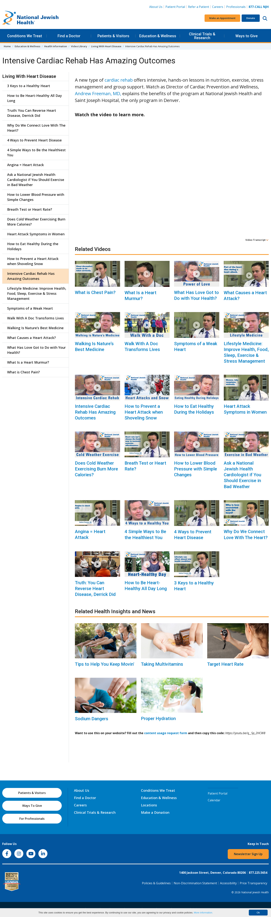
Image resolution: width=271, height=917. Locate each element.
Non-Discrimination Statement (195, 883)
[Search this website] (265, 18)
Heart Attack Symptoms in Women (245, 409)
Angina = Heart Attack (90, 534)
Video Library (79, 46)
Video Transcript (257, 240)
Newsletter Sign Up (248, 854)
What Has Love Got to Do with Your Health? (196, 295)
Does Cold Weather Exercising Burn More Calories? (96, 468)
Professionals (236, 7)
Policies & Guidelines (156, 883)
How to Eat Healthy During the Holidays (194, 409)
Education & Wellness (157, 36)
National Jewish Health (255, 892)
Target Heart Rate (225, 664)
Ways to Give (246, 36)
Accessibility (228, 883)
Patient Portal (175, 7)
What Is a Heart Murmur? (140, 295)
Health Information (55, 46)
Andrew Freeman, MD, (98, 93)
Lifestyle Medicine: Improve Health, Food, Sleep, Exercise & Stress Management (246, 352)
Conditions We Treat (24, 36)
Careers (217, 7)
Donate (250, 18)
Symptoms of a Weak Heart (195, 346)
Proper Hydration (158, 718)
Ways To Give (32, 806)
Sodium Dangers (91, 718)
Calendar (214, 800)
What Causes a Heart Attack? (245, 295)
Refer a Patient (198, 7)
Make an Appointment (222, 18)
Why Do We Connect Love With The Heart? (246, 534)
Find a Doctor (69, 36)
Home (7, 46)
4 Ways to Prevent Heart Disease (192, 534)
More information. (203, 912)
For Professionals (32, 819)
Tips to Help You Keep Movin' (104, 664)
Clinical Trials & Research (202, 36)
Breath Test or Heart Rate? (145, 466)
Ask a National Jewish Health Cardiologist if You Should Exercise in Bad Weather (242, 474)
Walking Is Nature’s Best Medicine (94, 346)
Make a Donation (155, 812)
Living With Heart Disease (106, 46)
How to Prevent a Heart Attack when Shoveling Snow (144, 412)
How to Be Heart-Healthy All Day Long (146, 585)
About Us (155, 7)
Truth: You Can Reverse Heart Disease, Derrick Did (95, 588)
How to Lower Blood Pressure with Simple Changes (195, 468)
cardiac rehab (119, 80)
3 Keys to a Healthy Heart (194, 585)
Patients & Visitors (113, 36)
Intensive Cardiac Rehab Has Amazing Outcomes (95, 412)
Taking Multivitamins (162, 664)
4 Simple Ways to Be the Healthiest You (145, 534)
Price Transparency (253, 883)
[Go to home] (30, 18)
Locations (149, 805)
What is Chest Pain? (95, 292)
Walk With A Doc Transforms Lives (142, 346)
